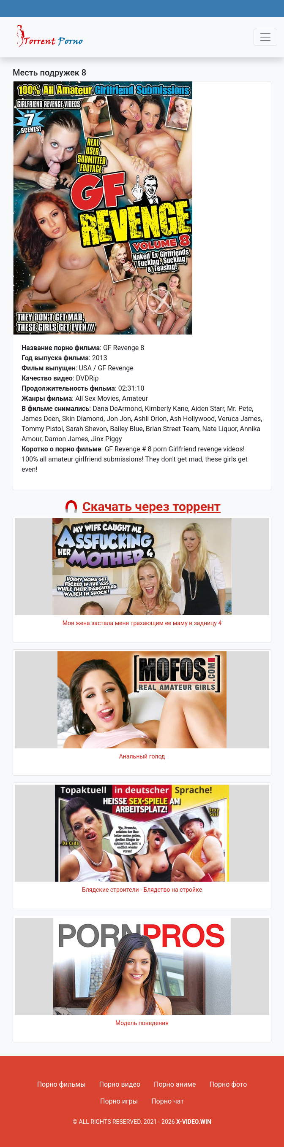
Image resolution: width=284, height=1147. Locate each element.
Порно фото (228, 1084)
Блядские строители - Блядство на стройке (142, 889)
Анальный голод (142, 756)
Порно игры (119, 1101)
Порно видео (120, 1084)
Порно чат (167, 1101)
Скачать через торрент (151, 506)
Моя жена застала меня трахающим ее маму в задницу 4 (142, 623)
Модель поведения (142, 1023)
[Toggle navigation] (265, 37)
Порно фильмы (61, 1084)
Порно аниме (175, 1084)
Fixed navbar (53, 39)
